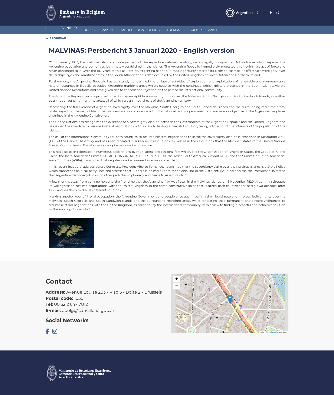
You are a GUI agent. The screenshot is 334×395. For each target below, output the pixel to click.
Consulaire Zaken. (68, 30)
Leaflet (261, 332)
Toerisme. (145, 30)
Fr (268, 12)
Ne (277, 12)
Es (286, 12)
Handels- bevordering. (110, 30)
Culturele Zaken (174, 30)
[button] (230, 299)
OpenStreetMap (273, 332)
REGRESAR (57, 38)
